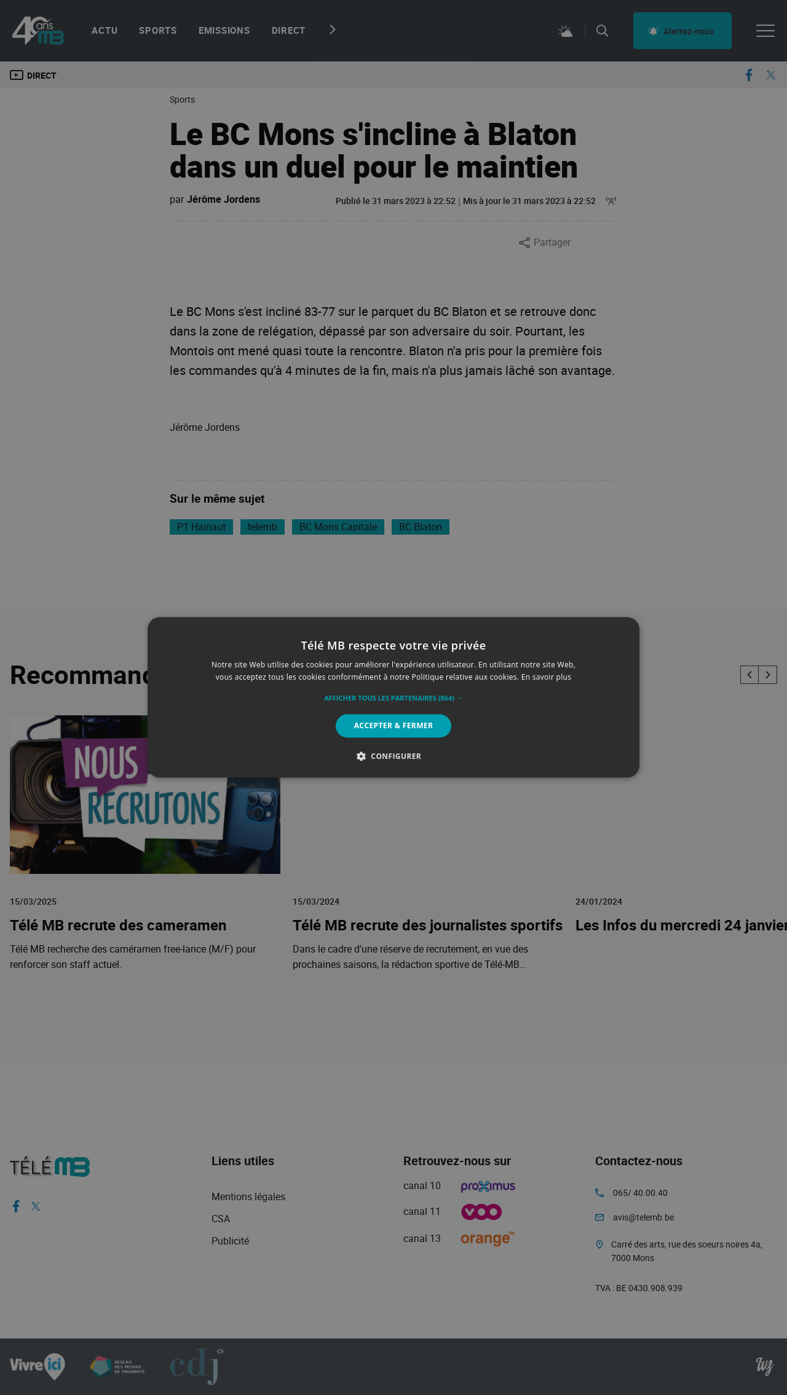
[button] (393, 698)
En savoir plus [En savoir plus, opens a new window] (546, 677)
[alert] (393, 697)
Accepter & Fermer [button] (393, 725)
